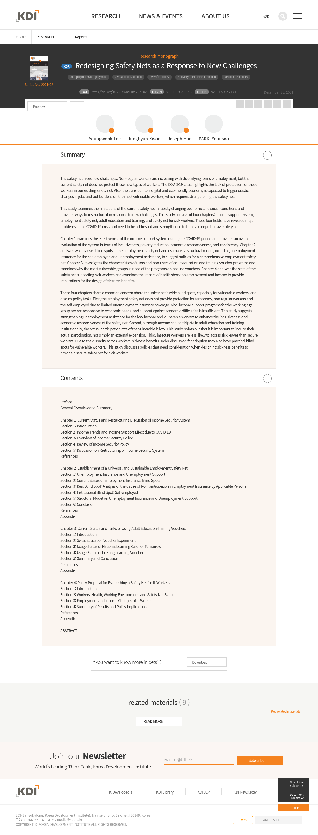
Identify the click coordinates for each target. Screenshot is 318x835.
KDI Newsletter (245, 792)
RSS (243, 820)
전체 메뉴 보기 (297, 16)
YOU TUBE (212, 820)
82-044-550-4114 (35, 819)
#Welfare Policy (159, 77)
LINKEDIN (222, 820)
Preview (39, 106)
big (277, 104)
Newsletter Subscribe (297, 783)
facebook (249, 104)
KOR (265, 16)
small (287, 104)
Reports (81, 37)
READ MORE (153, 721)
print (258, 104)
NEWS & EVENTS (161, 16)
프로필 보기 (105, 128)
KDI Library (164, 792)
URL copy (268, 104)
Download (77, 106)
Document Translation (297, 796)
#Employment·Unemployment (88, 77)
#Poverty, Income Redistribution (197, 77)
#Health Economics (236, 77)
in (240, 104)
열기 (159, 154)
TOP (296, 808)
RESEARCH (105, 16)
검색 (282, 16)
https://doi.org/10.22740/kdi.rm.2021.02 (119, 91)
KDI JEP (203, 792)
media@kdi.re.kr (69, 819)
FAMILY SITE (270, 819)
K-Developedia (120, 792)
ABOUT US (216, 16)
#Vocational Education (128, 77)
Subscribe (256, 760)
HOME (21, 37)
